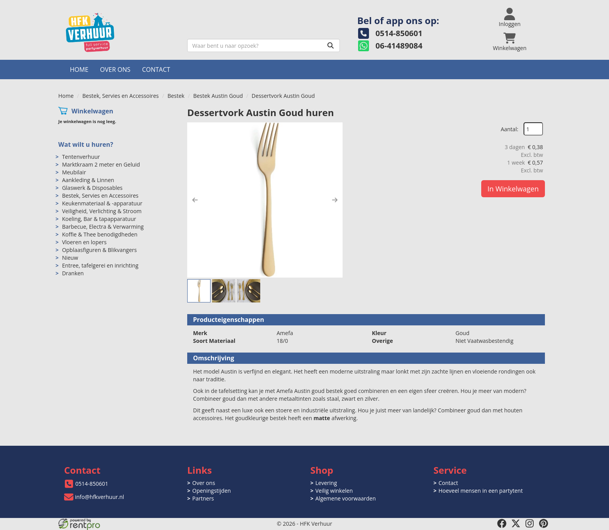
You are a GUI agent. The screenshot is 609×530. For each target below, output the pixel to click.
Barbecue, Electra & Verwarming (103, 226)
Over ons (115, 69)
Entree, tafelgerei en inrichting (100, 265)
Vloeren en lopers (84, 242)
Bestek (175, 95)
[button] (195, 200)
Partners (203, 498)
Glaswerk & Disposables (92, 187)
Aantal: (509, 129)
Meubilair (74, 172)
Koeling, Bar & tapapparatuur (99, 218)
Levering (326, 483)
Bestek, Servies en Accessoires (120, 95)
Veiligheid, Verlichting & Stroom (102, 211)
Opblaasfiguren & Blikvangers (99, 250)
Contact (156, 69)
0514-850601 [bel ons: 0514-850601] (91, 483)
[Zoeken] (330, 45)
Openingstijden (211, 490)
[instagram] (530, 523)
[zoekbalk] (263, 45)
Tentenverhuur (81, 156)
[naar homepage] (119, 32)
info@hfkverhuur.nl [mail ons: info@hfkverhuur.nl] (99, 496)
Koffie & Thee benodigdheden (99, 234)
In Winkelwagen (513, 188)
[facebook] (502, 523)
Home (79, 69)
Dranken (73, 273)
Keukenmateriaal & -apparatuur (102, 203)
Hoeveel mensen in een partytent (480, 490)
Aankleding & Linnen (88, 180)
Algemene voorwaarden (345, 498)
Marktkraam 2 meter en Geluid (101, 164)
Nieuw (70, 257)
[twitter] (516, 523)
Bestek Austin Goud (218, 95)
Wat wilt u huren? (85, 144)
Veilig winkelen (334, 490)
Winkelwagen (92, 111)
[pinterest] (544, 523)
